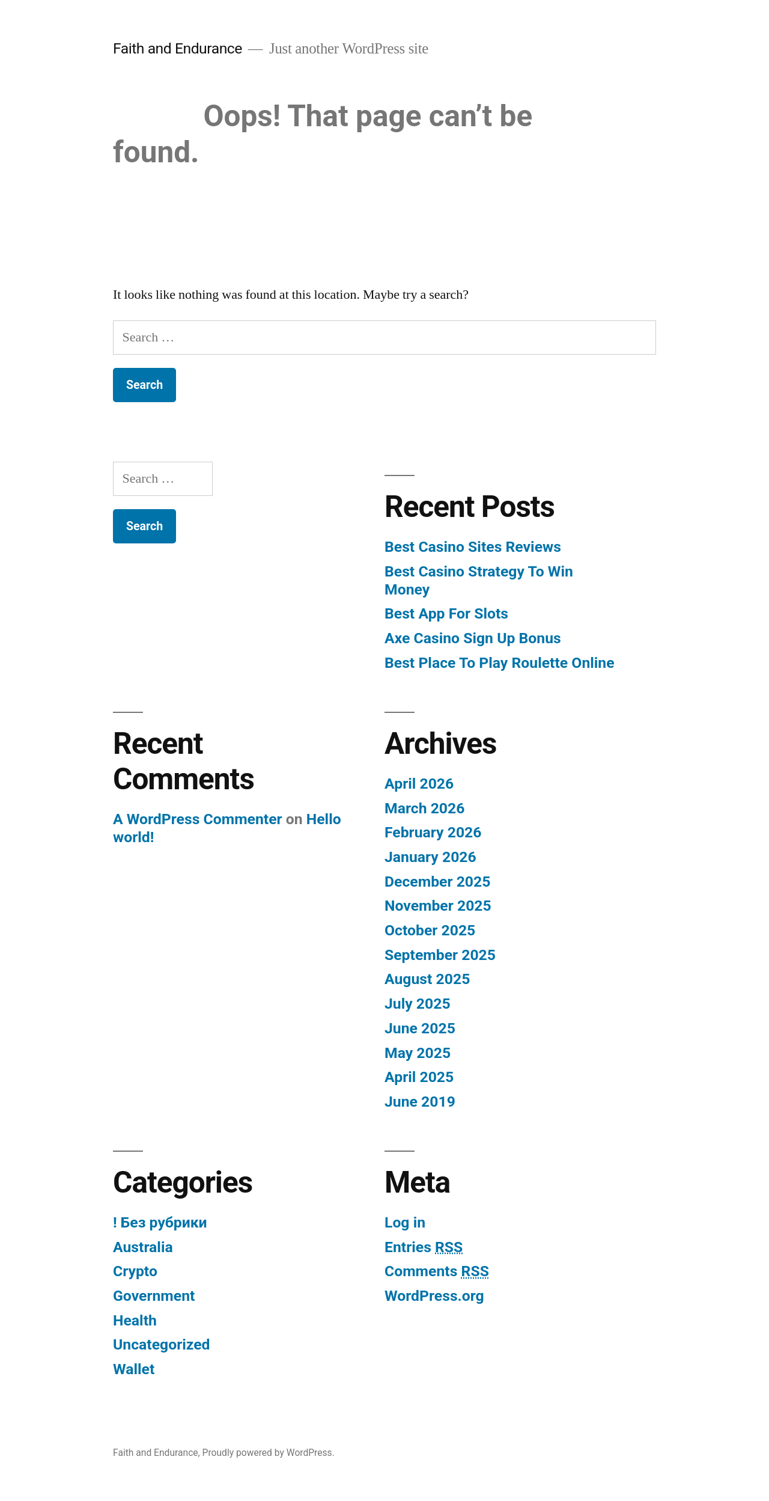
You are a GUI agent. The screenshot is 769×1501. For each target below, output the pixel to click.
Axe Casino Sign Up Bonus (472, 638)
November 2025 (437, 905)
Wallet (133, 1369)
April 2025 (419, 1077)
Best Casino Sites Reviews (472, 546)
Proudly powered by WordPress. (268, 1452)
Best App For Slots (446, 613)
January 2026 (430, 857)
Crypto (135, 1271)
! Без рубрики (160, 1222)
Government (154, 1295)
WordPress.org (434, 1295)
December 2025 (437, 881)
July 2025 (417, 1003)
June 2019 (419, 1101)
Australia (143, 1247)
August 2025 (427, 979)
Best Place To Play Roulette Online (499, 662)
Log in (404, 1222)
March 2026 (424, 808)
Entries (423, 1247)
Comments (436, 1271)
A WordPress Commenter (197, 819)
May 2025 (417, 1053)
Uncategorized (161, 1344)
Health (135, 1320)
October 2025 (429, 930)
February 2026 (432, 832)
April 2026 (419, 783)
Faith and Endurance (177, 48)
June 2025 (419, 1028)
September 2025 (440, 955)
